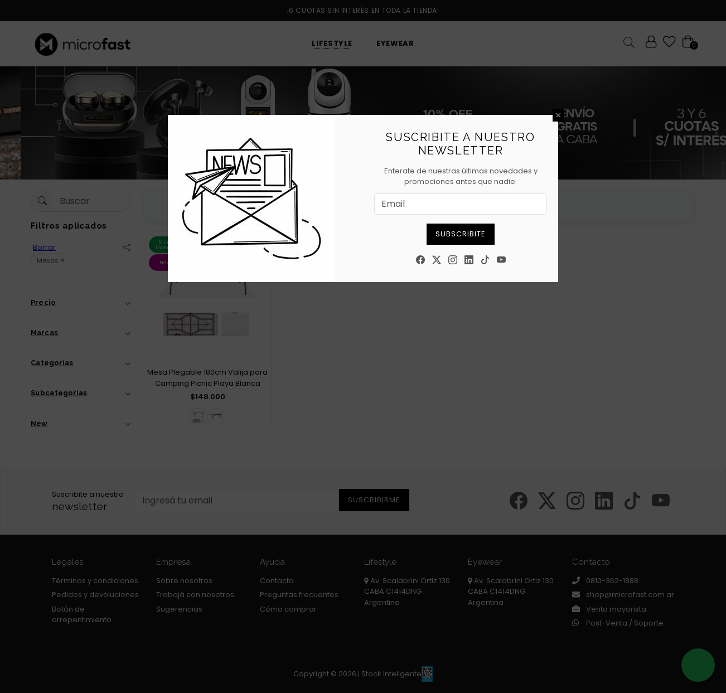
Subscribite (460, 234)
